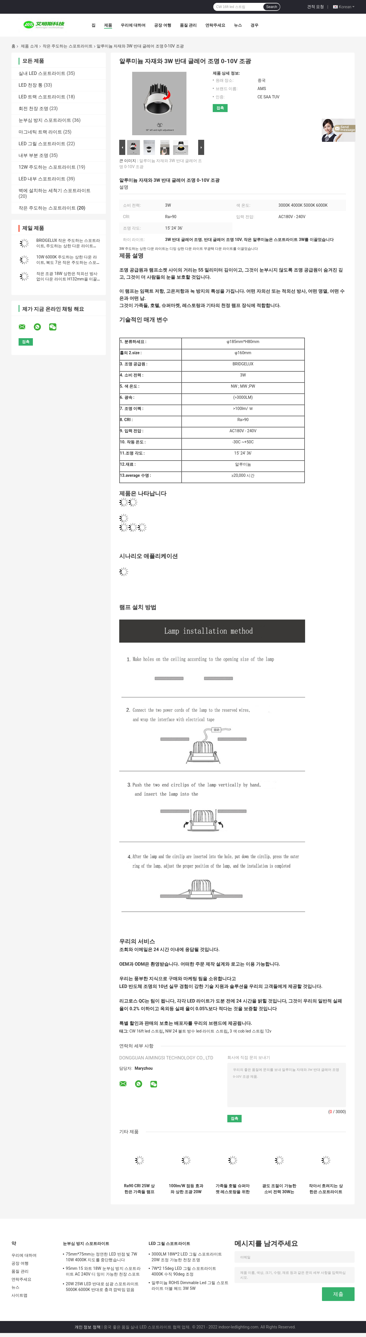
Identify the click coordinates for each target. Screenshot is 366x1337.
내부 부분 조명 (33, 155)
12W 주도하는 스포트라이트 (47, 167)
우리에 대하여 (133, 25)
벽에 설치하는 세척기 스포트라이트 (55, 190)
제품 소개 (29, 46)
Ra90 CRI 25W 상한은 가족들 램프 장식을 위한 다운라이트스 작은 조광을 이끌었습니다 (139, 1188)
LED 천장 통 (31, 85)
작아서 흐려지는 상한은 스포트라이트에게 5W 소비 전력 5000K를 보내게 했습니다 (326, 1188)
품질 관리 (188, 25)
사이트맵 (19, 1295)
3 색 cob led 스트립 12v (250, 1031)
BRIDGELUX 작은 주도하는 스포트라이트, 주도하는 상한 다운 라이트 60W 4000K (68, 246)
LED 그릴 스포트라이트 (42, 143)
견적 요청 (315, 6)
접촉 (220, 108)
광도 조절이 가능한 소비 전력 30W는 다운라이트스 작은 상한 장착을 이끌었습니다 (279, 1188)
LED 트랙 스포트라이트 (42, 96)
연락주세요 (215, 25)
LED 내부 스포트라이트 (42, 179)
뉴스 (238, 25)
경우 (254, 25)
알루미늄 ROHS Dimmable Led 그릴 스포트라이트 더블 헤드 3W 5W (190, 1285)
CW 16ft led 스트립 (146, 1031)
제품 (108, 25)
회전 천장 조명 (33, 108)
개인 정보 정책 (88, 1327)
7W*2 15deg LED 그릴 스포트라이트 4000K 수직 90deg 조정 (184, 1271)
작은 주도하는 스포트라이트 (68, 46)
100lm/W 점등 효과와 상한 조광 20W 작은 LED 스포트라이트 (186, 1188)
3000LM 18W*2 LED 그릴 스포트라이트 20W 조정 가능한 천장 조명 (187, 1257)
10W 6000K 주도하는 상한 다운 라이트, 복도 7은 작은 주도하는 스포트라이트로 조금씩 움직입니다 (68, 262)
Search (271, 7)
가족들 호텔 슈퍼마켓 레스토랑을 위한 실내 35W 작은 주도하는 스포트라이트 (233, 1188)
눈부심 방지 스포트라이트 (45, 120)
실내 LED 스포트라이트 (42, 73)
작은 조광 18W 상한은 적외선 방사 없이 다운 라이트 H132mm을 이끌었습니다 (67, 279)
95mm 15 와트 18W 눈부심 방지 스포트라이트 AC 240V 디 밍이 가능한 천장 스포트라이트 (103, 1272)
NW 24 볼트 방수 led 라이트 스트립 (196, 1031)
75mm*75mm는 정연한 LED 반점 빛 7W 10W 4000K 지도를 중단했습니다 (101, 1257)
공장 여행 (162, 25)
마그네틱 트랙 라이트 (40, 132)
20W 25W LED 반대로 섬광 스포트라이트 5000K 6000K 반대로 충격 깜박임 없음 (102, 1287)
